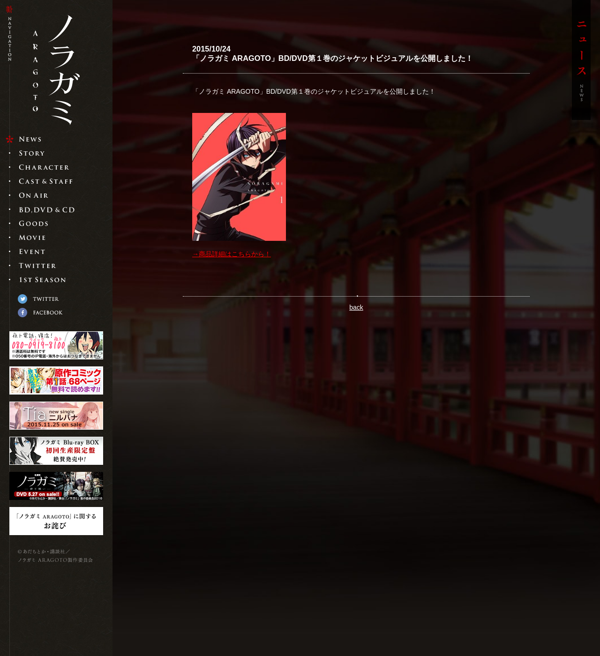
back (356, 307)
